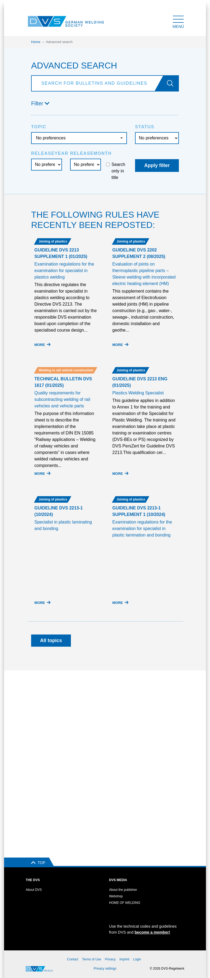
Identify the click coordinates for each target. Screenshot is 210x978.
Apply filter (157, 165)
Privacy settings (105, 968)
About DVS (34, 890)
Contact (72, 959)
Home (35, 42)
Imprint (124, 959)
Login (137, 959)
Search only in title (118, 171)
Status (144, 127)
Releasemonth (90, 153)
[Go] (172, 83)
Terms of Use (91, 959)
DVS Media (118, 880)
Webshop (116, 896)
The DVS (33, 880)
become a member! (152, 932)
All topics (51, 640)
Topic (39, 127)
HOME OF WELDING (124, 903)
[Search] (98, 83)
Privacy (110, 959)
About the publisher (123, 890)
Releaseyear (49, 153)
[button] (105, 103)
